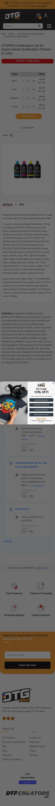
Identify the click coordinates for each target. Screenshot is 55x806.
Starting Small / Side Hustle (41, 414)
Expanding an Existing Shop (41, 404)
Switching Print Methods (41, 409)
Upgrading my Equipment (41, 400)
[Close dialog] (53, 383)
